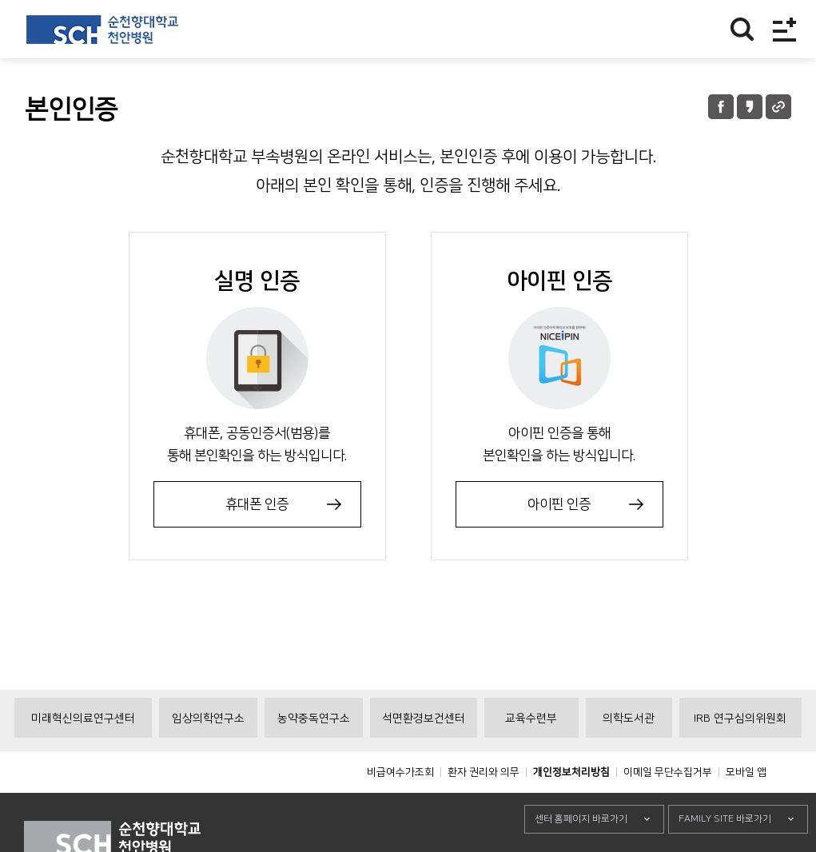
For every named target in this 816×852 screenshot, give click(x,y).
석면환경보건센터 (423, 754)
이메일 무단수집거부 (667, 808)
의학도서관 (629, 754)
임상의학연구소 (208, 754)
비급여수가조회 (400, 808)
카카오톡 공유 (749, 106)
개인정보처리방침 (571, 808)
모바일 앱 (746, 808)
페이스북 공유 (721, 106)
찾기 (742, 29)
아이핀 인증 (559, 504)
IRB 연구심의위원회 (740, 754)
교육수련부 (531, 754)
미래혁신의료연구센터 (83, 754)
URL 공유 (778, 106)
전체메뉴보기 (784, 29)
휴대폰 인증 (257, 504)
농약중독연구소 (313, 754)
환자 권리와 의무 (483, 808)
